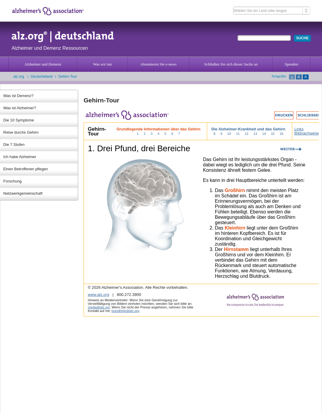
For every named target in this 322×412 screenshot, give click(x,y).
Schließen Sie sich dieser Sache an (230, 64)
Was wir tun (102, 64)
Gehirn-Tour (67, 76)
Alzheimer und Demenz (42, 64)
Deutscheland (41, 76)
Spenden (291, 64)
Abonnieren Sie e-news (158, 64)
